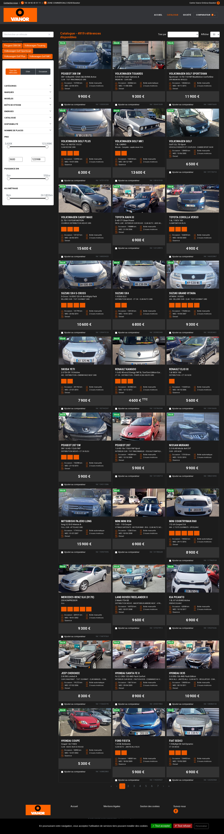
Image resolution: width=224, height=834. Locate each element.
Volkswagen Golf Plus (14, 56)
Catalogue (172, 15)
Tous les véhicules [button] (13, 71)
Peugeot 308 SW (12, 45)
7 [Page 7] (158, 786)
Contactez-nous (11, 3)
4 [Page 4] (140, 786)
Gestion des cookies (150, 806)
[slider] (8, 146)
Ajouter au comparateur (74, 104)
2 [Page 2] (128, 786)
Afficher (205, 34)
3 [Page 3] (134, 786)
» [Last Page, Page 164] (169, 786)
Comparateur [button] (204, 15)
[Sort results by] (183, 34)
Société (187, 15)
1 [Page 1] (122, 786)
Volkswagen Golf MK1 (40, 56)
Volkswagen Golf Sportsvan (17, 51)
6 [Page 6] (152, 786)
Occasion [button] (43, 72)
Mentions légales (112, 806)
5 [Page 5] (146, 786)
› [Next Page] (163, 786)
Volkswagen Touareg (35, 45)
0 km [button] (28, 72)
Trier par (162, 34)
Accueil (158, 15)
